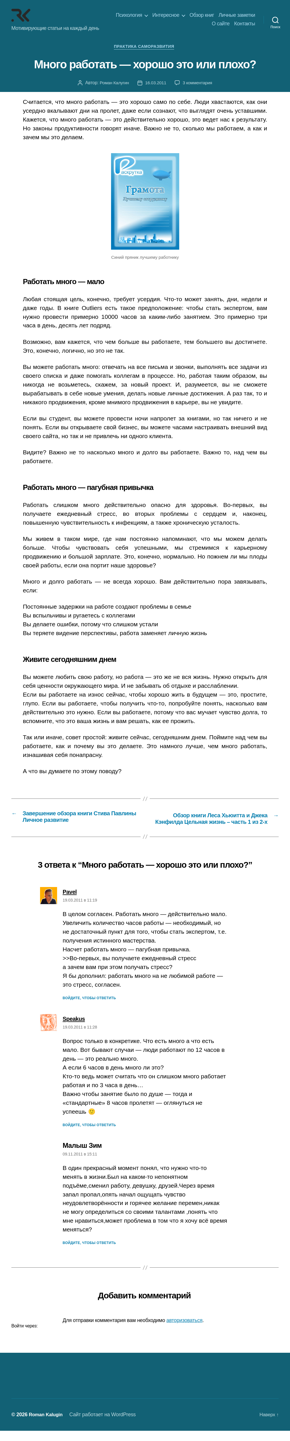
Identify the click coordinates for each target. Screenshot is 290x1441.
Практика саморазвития (144, 47)
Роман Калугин (113, 83)
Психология (129, 15)
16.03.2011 (155, 83)
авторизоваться (184, 1330)
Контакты (244, 23)
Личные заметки (237, 15)
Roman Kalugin (47, 1425)
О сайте (221, 23)
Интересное (165, 15)
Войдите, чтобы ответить (89, 1008)
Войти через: (24, 1336)
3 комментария (198, 83)
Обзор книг (201, 15)
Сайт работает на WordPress (105, 1425)
